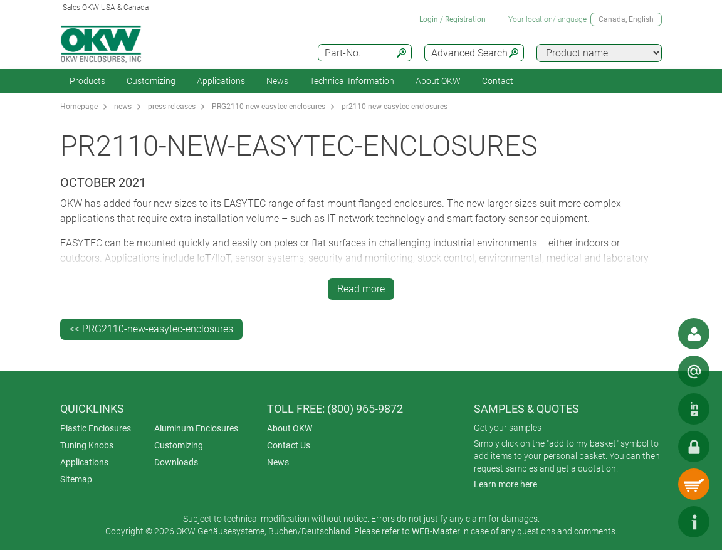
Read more (361, 289)
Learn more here (505, 484)
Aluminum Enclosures (196, 428)
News (277, 81)
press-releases (172, 106)
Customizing (151, 81)
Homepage (79, 106)
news (123, 106)
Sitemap (76, 479)
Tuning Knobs (86, 445)
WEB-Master (436, 531)
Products (87, 81)
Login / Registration (452, 19)
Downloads (176, 462)
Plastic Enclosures (95, 428)
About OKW (289, 428)
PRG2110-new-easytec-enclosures (268, 106)
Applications (221, 81)
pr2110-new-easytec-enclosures (394, 106)
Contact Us (288, 445)
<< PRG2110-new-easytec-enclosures (151, 329)
